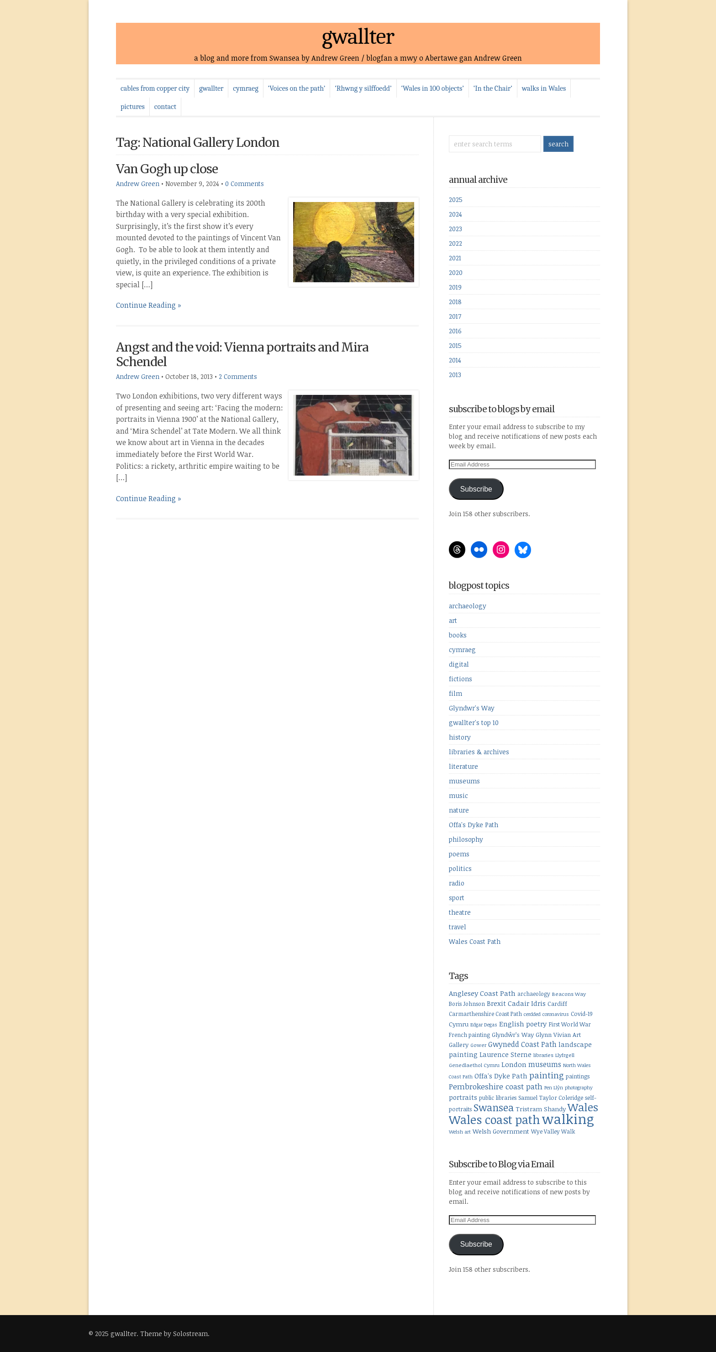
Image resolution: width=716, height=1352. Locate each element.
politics (460, 868)
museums (464, 781)
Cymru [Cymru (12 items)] (459, 1024)
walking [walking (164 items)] (568, 1118)
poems (459, 854)
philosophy (466, 839)
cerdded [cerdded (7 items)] (532, 1014)
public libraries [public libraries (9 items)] (497, 1097)
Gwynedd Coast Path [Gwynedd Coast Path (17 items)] (522, 1044)
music (458, 795)
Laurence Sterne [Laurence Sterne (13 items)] (505, 1054)
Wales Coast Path (474, 941)
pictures (133, 107)
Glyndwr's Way (472, 708)
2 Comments (238, 376)
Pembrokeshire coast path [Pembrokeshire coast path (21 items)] (495, 1086)
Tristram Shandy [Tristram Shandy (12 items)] (541, 1108)
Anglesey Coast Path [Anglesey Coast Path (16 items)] (482, 993)
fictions (460, 678)
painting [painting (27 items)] (546, 1075)
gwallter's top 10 (474, 722)
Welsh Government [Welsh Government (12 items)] (501, 1131)
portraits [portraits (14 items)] (463, 1097)
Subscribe (476, 489)
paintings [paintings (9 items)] (578, 1076)
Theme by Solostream (174, 1333)
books (458, 635)
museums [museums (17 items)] (544, 1064)
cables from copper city (155, 88)
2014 (455, 360)
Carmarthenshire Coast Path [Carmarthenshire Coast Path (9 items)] (485, 1013)
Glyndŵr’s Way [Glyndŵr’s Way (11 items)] (513, 1035)
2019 (455, 287)
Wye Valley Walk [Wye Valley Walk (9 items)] (553, 1131)
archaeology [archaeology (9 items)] (533, 993)
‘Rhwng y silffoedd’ (363, 88)
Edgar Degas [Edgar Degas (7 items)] (483, 1024)
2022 (455, 243)
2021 (455, 258)
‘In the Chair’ (493, 88)
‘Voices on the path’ (296, 88)
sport (456, 897)
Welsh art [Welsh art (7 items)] (460, 1132)
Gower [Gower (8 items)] (478, 1044)
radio (456, 883)
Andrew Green (137, 183)
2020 (456, 272)
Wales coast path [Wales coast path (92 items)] (494, 1119)
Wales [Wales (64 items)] (583, 1107)
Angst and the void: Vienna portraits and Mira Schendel (242, 354)
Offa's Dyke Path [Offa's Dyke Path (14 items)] (500, 1075)
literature (463, 766)
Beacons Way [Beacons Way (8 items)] (569, 993)
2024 (455, 214)
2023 (455, 228)
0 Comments (244, 183)
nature (459, 810)
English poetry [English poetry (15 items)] (523, 1023)
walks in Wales (544, 88)
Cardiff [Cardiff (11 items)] (557, 1004)
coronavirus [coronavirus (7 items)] (555, 1014)
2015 (455, 345)
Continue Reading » (148, 305)
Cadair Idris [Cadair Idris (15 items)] (527, 1003)
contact (165, 107)
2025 (456, 199)
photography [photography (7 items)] (579, 1087)
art (453, 620)
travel (457, 926)
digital (459, 664)
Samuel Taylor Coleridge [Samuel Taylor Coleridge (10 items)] (550, 1097)
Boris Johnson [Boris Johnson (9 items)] (467, 1003)
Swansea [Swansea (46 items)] (494, 1107)
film (455, 693)
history (460, 737)
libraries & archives (479, 751)
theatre (460, 912)
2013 (455, 374)
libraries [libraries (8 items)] (543, 1055)
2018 (455, 301)
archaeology (467, 605)
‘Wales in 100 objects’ (432, 88)
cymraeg (245, 88)
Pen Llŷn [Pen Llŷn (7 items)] (553, 1087)
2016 (455, 330)
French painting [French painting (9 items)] (469, 1034)
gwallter (358, 36)
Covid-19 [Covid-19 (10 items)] (582, 1014)
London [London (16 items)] (513, 1064)
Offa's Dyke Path (473, 824)
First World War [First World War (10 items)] (569, 1024)
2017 (455, 316)
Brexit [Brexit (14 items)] (496, 1003)
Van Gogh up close (167, 168)
